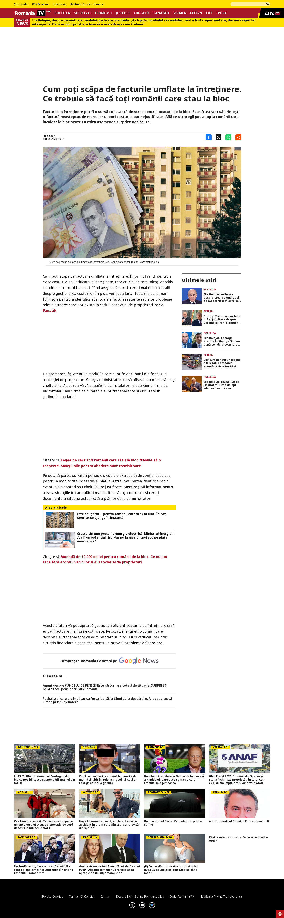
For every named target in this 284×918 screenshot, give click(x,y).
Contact (105, 896)
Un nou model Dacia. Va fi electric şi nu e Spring (173, 823)
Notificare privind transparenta (221, 896)
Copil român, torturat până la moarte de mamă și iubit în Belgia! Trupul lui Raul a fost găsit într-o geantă (108, 780)
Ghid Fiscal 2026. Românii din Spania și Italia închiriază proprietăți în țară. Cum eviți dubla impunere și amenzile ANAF (237, 780)
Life (209, 13)
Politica (62, 13)
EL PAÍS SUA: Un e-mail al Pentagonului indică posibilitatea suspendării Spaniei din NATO (44, 780)
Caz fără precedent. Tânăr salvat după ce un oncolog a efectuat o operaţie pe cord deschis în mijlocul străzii (43, 825)
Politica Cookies (52, 896)
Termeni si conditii (81, 896)
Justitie (123, 13)
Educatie (141, 13)
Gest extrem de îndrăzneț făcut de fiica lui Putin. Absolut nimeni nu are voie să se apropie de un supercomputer (109, 870)
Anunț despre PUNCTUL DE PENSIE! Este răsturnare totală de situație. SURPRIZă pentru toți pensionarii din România (104, 687)
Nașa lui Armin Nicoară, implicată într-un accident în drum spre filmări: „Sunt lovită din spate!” (109, 825)
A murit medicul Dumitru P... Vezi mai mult (239, 821)
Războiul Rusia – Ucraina (86, 4)
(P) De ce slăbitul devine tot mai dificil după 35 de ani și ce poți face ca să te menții (171, 870)
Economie (103, 13)
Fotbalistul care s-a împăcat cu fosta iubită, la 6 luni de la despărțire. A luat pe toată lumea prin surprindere (107, 700)
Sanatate (161, 13)
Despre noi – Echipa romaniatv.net (140, 896)
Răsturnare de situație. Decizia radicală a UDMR (238, 839)
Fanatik (49, 310)
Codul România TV (181, 896)
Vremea (180, 13)
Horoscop (59, 4)
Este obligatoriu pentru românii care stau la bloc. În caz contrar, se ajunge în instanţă (121, 516)
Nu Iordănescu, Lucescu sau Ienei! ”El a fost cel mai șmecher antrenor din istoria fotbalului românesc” (43, 870)
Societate (82, 13)
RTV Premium (40, 4)
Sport (221, 13)
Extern (196, 13)
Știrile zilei (21, 4)
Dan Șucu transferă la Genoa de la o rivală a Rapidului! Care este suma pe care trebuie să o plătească (174, 780)
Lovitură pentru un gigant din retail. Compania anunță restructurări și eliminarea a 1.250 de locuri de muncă (222, 363)
